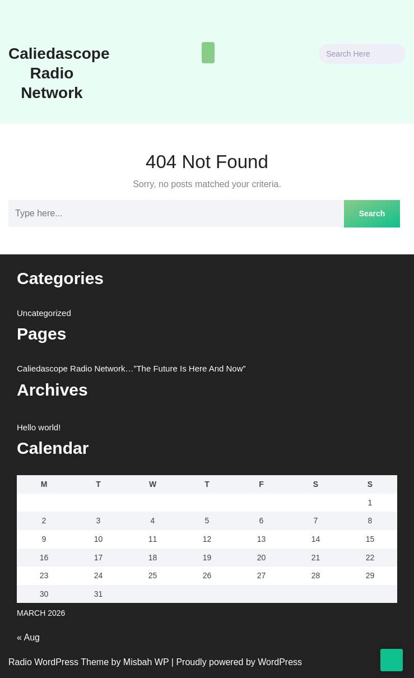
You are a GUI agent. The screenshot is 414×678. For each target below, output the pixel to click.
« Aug (28, 638)
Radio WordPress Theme (59, 662)
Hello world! (39, 427)
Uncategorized (43, 313)
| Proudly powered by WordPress (236, 662)
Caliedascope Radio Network (55, 73)
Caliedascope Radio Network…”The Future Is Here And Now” (128, 368)
